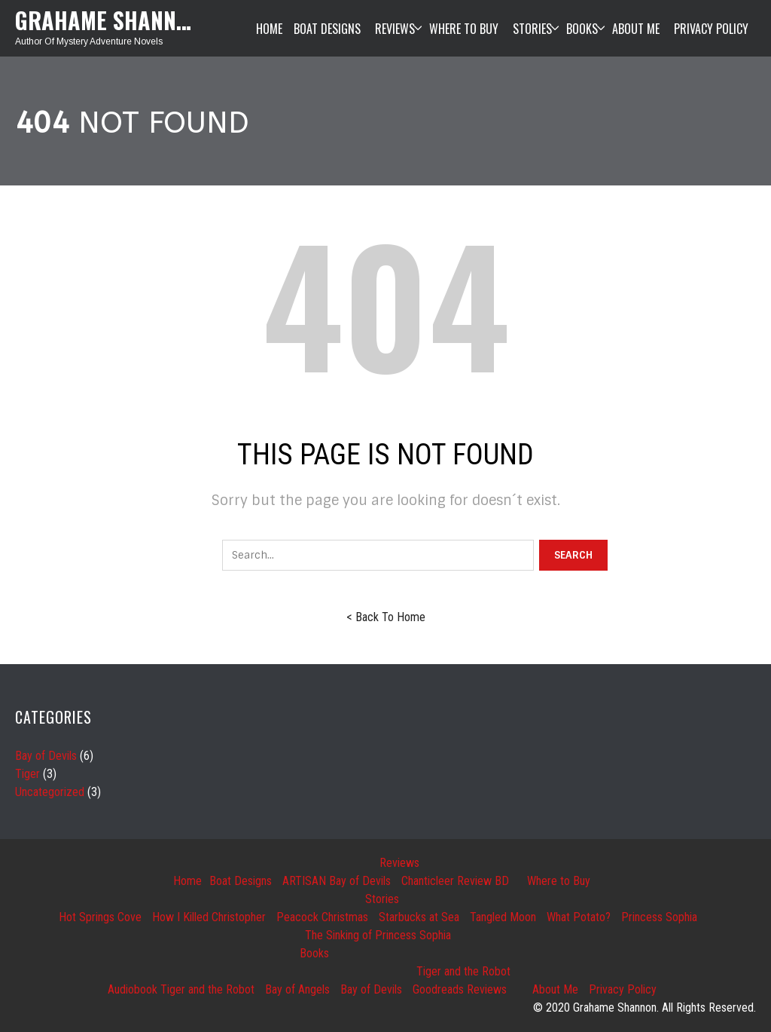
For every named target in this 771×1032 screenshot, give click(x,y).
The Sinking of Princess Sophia (378, 935)
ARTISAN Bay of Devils (336, 881)
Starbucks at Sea (419, 917)
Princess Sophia (659, 917)
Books (314, 953)
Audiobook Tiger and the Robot (181, 989)
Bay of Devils (46, 756)
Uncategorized (49, 792)
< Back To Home (385, 617)
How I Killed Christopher (209, 917)
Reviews (399, 863)
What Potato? (579, 917)
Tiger (27, 774)
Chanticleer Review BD (455, 881)
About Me (555, 989)
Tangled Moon (503, 917)
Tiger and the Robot (463, 971)
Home (187, 881)
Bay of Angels (297, 989)
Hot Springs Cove (100, 917)
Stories (382, 899)
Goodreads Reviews (460, 989)
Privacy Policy (623, 989)
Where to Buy (558, 881)
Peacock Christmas (322, 917)
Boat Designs (240, 881)
